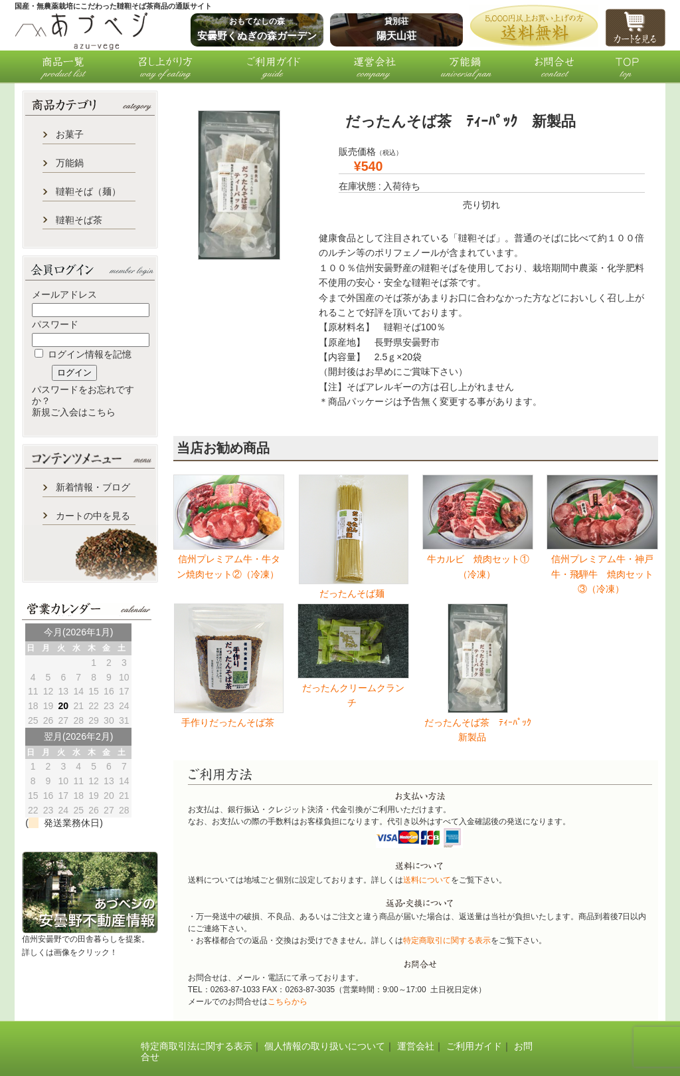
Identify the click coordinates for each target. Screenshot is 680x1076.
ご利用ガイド (474, 1046)
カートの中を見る (93, 515)
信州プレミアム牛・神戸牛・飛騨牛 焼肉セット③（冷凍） (602, 574)
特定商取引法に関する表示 (196, 1046)
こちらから (287, 1001)
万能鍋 (70, 163)
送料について (427, 880)
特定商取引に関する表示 (447, 940)
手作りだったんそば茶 (229, 722)
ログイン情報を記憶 (83, 354)
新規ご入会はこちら (74, 412)
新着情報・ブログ (93, 487)
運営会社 (415, 1046)
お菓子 (70, 134)
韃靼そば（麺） (88, 191)
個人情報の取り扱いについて (324, 1046)
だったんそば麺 (353, 593)
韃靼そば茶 (79, 220)
